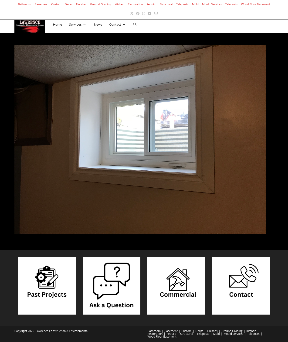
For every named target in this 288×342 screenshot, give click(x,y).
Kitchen (119, 4)
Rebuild (151, 4)
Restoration (135, 4)
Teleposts (182, 4)
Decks (68, 4)
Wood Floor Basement (255, 4)
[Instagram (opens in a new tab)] (143, 13)
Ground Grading (100, 4)
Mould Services (212, 4)
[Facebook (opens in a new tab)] (138, 13)
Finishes (81, 4)
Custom (56, 4)
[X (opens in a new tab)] (132, 13)
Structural (166, 4)
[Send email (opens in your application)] (156, 13)
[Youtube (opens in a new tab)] (149, 13)
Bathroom (24, 4)
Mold (195, 4)
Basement (41, 4)
